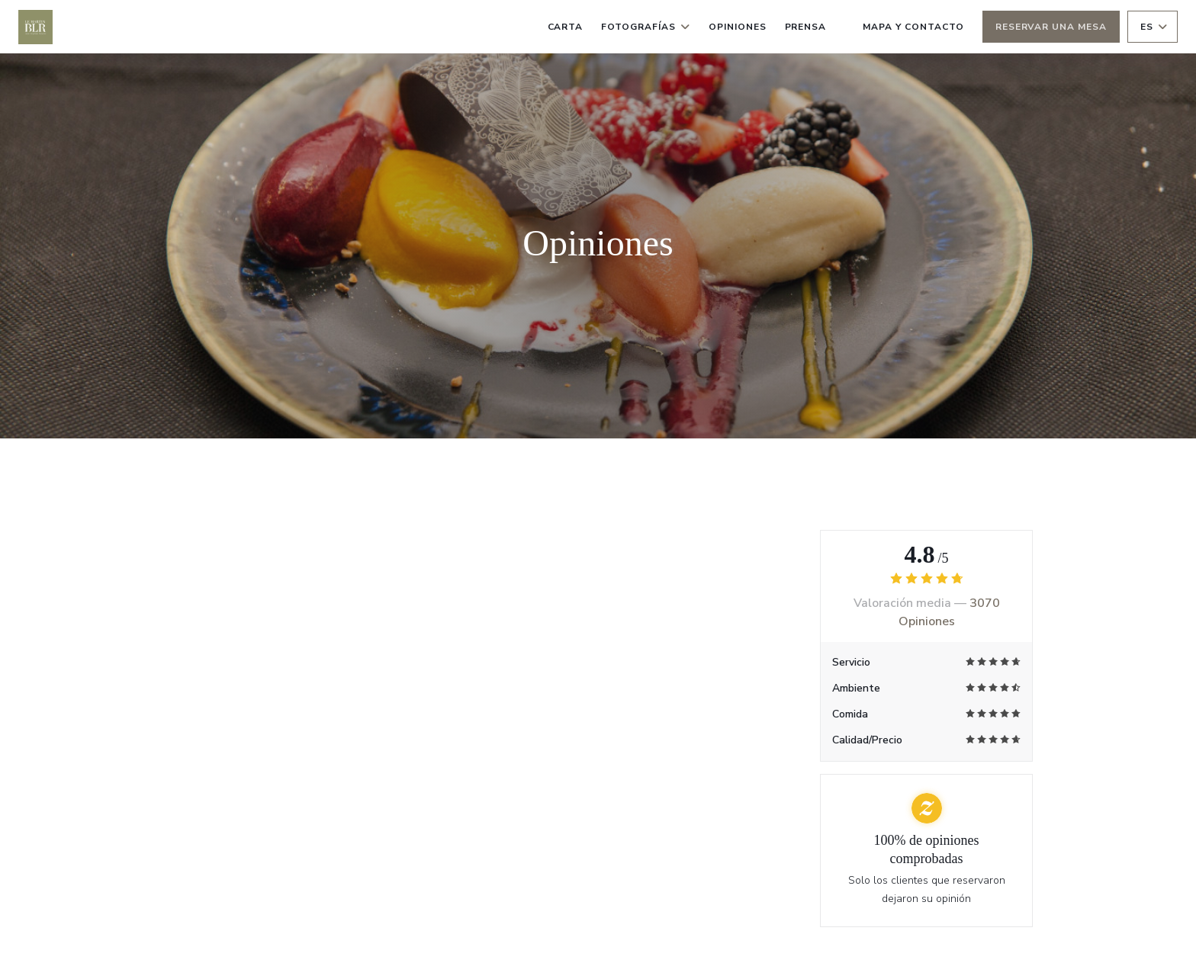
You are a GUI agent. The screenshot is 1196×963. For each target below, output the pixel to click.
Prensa (806, 27)
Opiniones (738, 27)
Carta (566, 27)
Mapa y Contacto (913, 27)
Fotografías (645, 27)
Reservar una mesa (1051, 27)
